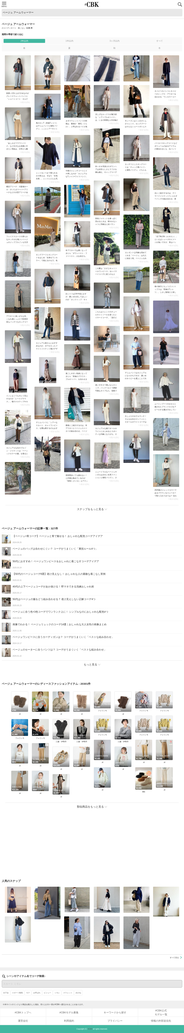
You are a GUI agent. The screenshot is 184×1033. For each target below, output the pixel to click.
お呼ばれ (36, 993)
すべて (159, 41)
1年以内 (69, 41)
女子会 (6, 993)
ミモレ (57, 993)
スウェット (67, 993)
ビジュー (47, 993)
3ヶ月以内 (114, 41)
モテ (28, 993)
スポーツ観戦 (17, 993)
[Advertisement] (92, 845)
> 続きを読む (25, 102)
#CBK (90, 1029)
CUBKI (92, 4)
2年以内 (24, 41)
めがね (78, 993)
